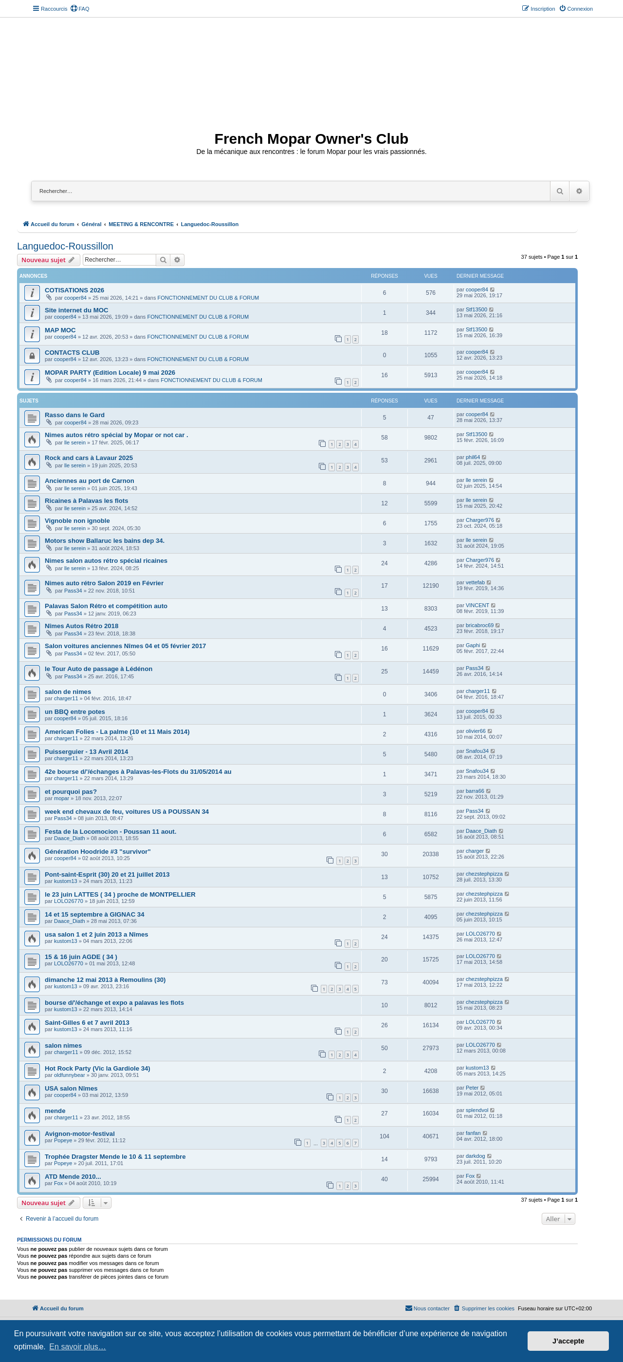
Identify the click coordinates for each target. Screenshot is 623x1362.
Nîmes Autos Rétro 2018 (81, 626)
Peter (472, 1088)
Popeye (63, 1140)
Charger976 (480, 520)
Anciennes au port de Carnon (89, 480)
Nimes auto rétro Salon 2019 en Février (104, 583)
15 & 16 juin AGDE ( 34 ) (81, 956)
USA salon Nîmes (71, 1088)
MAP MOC (60, 330)
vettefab (475, 582)
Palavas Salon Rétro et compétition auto (106, 606)
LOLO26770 (68, 901)
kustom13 (65, 881)
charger (475, 851)
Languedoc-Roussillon (65, 246)
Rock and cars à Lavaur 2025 (89, 457)
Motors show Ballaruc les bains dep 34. (105, 540)
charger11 (66, 698)
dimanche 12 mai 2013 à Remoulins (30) (105, 979)
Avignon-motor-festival (80, 1133)
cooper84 (75, 298)
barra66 (475, 791)
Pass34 (73, 591)
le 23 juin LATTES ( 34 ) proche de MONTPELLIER (120, 894)
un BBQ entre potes (75, 711)
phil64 (473, 457)
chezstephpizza (484, 874)
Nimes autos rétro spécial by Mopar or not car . (116, 435)
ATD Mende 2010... (73, 1176)
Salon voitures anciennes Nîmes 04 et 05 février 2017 (125, 646)
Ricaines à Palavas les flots (86, 500)
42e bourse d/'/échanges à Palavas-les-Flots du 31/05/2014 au (138, 771)
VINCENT (477, 605)
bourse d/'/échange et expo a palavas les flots (114, 1002)
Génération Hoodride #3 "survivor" (98, 851)
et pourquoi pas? (71, 791)
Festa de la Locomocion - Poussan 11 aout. (110, 831)
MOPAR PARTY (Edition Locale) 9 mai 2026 (110, 372)
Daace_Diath (69, 838)
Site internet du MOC (76, 310)
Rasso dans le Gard (75, 415)
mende (55, 1110)
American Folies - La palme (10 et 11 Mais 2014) (117, 731)
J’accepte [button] (568, 1341)
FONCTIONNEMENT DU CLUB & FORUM (208, 298)
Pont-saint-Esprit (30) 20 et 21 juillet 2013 (107, 874)
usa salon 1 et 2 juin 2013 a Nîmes (96, 934)
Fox (58, 1183)
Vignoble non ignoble (77, 520)
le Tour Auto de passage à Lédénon (98, 668)
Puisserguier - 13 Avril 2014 (86, 751)
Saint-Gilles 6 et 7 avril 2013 (87, 1022)
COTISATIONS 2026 (74, 290)
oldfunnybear (69, 1075)
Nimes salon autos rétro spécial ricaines (106, 560)
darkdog (475, 1156)
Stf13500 (476, 309)
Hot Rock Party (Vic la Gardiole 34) (97, 1068)
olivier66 (476, 731)
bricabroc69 (480, 625)
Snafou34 (477, 751)
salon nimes (63, 1045)
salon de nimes (68, 691)
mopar (61, 798)
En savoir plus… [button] (77, 1347)
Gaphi (473, 645)
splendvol (477, 1110)
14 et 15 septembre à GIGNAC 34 (95, 914)
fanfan (473, 1133)
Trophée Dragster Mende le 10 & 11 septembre (115, 1156)
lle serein (75, 442)
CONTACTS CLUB (72, 352)
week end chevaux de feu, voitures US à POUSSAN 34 (127, 811)
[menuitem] (80, 9)
